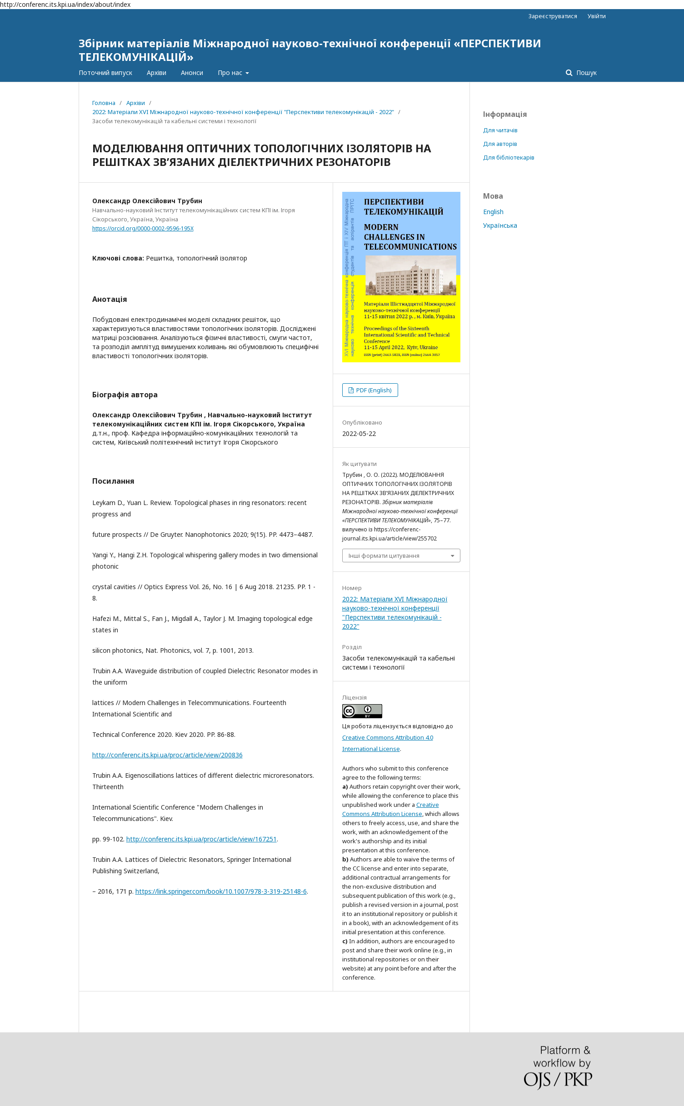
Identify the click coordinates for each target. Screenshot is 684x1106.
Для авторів (500, 144)
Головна (103, 103)
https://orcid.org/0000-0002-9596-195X (143, 228)
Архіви (156, 72)
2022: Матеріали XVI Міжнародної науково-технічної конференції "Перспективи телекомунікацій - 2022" (243, 112)
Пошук (585, 72)
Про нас (231, 72)
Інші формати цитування (384, 555)
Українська (500, 225)
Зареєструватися (553, 16)
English (493, 211)
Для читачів (500, 130)
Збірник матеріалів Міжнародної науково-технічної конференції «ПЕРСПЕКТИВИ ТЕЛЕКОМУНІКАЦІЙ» (310, 49)
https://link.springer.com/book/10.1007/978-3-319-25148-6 (221, 891)
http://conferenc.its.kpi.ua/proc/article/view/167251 (201, 839)
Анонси (192, 72)
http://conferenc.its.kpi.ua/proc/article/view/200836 (167, 755)
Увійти (597, 16)
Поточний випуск (105, 72)
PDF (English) (373, 390)
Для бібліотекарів (508, 157)
